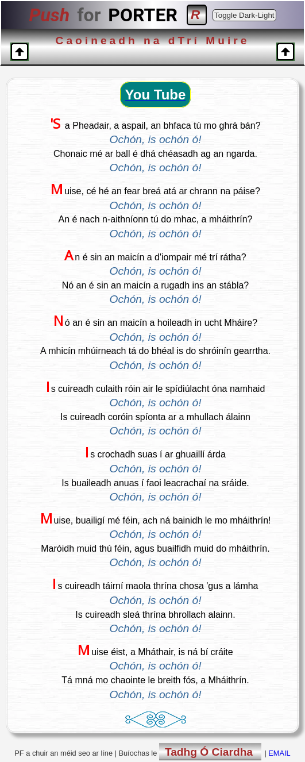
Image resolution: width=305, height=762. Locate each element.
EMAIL (279, 753)
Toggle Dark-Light (244, 15)
